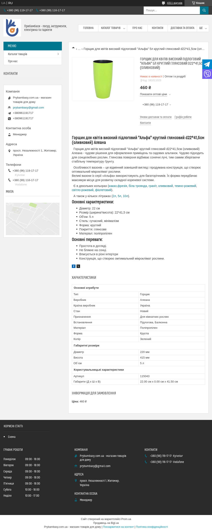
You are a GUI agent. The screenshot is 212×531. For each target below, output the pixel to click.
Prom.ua (126, 519)
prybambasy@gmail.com (28, 107)
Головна (88, 28)
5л (119, 196)
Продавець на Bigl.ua (106, 523)
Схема (12, 437)
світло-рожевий (82, 190)
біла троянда (138, 186)
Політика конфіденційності (152, 526)
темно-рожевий (185, 186)
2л (114, 196)
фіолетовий (103, 190)
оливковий (165, 186)
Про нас (137, 28)
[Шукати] (204, 10)
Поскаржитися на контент (118, 526)
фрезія (122, 186)
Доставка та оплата (182, 28)
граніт (152, 186)
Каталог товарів (110, 28)
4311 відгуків (174, 3)
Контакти (157, 28)
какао (113, 186)
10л (125, 196)
